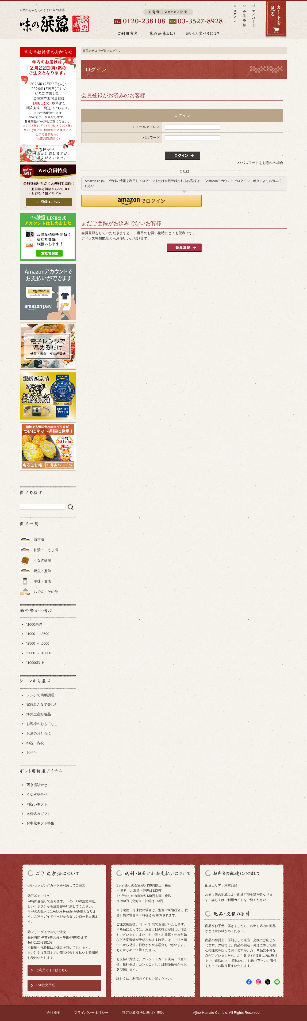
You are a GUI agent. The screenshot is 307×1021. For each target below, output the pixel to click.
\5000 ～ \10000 (38, 653)
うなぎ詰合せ (36, 794)
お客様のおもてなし (42, 724)
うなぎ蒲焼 (42, 560)
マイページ (253, 20)
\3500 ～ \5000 (37, 643)
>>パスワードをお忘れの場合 (260, 163)
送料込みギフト (38, 814)
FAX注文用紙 (45, 985)
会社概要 (53, 1013)
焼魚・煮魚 (42, 571)
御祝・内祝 (35, 743)
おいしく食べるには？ (202, 33)
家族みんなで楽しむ (42, 704)
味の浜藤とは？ (162, 33)
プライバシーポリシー (91, 1013)
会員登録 (244, 16)
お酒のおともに (38, 733)
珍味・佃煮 (42, 581)
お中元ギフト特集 (40, 823)
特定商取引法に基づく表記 (143, 1013)
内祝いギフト (36, 804)
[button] (141, 201)
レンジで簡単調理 (40, 695)
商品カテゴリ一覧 (94, 50)
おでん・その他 (46, 592)
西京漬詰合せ (36, 785)
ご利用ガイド (138, 979)
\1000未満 (34, 624)
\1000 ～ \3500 (37, 634)
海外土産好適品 (38, 714)
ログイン (235, 13)
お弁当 (31, 752)
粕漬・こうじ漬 (46, 550)
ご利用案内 (127, 33)
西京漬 (39, 539)
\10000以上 (35, 663)
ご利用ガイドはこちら (52, 970)
